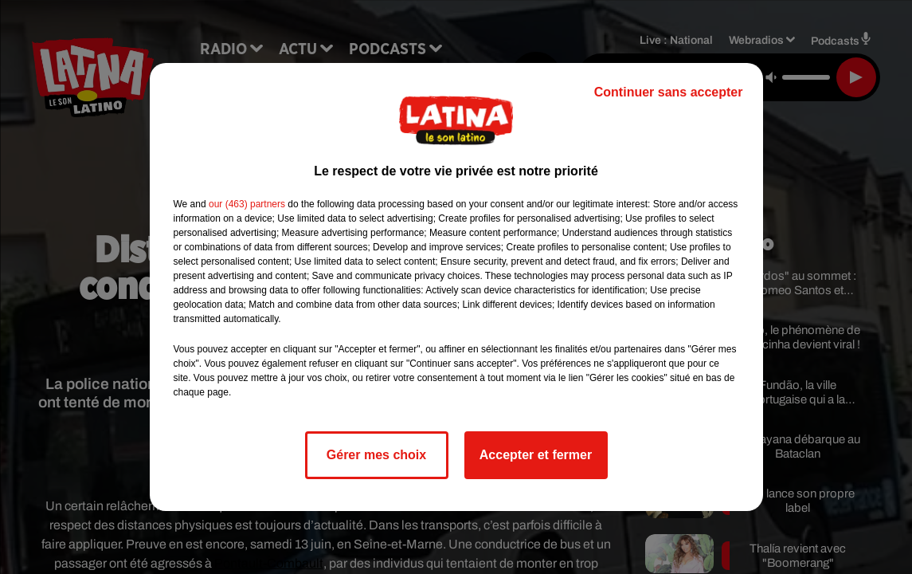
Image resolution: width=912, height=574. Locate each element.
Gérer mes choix (376, 455)
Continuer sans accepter (668, 92)
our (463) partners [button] (247, 204)
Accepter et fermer (535, 455)
